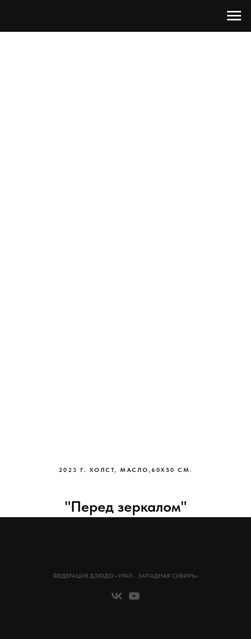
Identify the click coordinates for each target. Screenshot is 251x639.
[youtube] (134, 599)
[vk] (117, 599)
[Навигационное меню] (234, 16)
